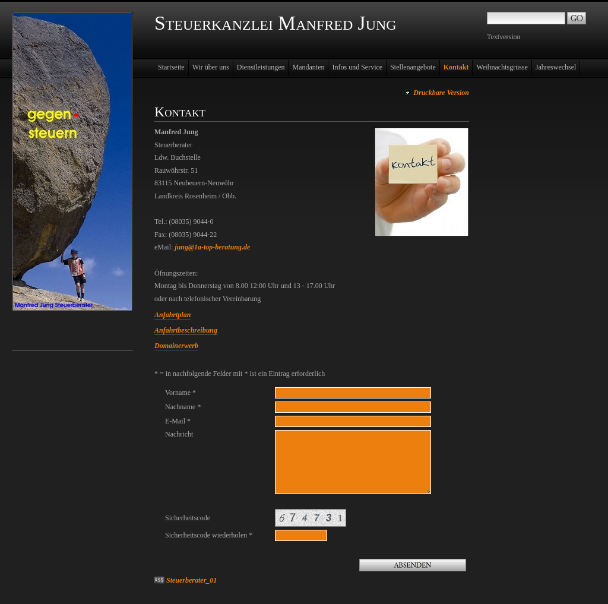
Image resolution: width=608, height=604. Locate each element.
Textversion (503, 37)
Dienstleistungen (261, 67)
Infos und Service (357, 67)
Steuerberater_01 (191, 580)
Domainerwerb (176, 345)
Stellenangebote (413, 67)
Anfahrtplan (172, 315)
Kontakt (456, 67)
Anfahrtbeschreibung (185, 330)
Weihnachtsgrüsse (501, 67)
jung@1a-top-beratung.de (212, 247)
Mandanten (308, 67)
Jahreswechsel (556, 67)
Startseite (171, 67)
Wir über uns (210, 67)
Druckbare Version (441, 92)
